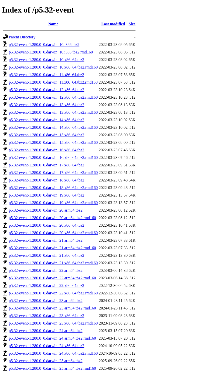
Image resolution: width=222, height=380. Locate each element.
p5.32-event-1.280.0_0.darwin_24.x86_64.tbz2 (46, 346)
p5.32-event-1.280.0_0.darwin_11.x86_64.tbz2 (46, 75)
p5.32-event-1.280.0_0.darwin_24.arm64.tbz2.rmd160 (52, 338)
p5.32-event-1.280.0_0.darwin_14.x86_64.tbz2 (46, 120)
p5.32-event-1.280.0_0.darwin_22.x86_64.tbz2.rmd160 (53, 293)
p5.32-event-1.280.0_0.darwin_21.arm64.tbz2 (45, 240)
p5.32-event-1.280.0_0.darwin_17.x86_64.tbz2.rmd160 (53, 172)
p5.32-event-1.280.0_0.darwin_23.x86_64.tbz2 (46, 315)
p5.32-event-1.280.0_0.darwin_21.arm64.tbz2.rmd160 (52, 248)
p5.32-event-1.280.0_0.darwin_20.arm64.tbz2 (45, 210)
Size (132, 24)
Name (53, 24)
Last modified (113, 24)
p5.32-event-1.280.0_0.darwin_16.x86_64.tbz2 (46, 150)
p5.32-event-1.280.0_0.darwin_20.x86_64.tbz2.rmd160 (53, 233)
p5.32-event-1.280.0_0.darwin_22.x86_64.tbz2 (46, 285)
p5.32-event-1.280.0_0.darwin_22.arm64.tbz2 (45, 270)
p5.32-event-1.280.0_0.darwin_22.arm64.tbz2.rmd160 (52, 278)
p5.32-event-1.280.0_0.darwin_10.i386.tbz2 (44, 44)
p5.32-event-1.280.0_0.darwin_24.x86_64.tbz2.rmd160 (53, 353)
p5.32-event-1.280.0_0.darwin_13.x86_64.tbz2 (46, 105)
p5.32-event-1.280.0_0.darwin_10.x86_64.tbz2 (46, 59)
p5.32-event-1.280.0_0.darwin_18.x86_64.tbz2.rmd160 (53, 187)
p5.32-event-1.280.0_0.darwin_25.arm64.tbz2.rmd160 (52, 368)
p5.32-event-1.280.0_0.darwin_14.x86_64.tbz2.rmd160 (53, 127)
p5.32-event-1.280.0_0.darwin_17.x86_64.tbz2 (46, 165)
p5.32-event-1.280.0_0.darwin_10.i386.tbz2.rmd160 (51, 52)
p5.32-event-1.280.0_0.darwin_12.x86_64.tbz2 (46, 90)
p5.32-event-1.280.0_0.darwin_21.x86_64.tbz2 (46, 255)
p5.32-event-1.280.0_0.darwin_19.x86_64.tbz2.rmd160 (53, 203)
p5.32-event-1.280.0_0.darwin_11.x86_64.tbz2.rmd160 (53, 82)
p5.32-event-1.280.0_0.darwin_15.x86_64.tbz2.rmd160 (53, 142)
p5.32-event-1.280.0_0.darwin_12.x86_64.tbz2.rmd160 (53, 97)
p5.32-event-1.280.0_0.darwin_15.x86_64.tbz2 (46, 135)
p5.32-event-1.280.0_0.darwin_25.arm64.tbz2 (45, 361)
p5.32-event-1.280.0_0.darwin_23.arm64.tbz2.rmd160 (52, 308)
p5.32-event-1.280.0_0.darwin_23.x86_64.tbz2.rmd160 (53, 323)
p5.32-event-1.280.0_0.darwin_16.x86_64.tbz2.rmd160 (53, 157)
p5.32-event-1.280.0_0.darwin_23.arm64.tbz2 (45, 300)
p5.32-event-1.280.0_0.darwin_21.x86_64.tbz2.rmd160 (53, 263)
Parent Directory (22, 37)
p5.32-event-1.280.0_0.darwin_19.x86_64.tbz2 (46, 195)
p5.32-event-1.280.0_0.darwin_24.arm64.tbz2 (45, 331)
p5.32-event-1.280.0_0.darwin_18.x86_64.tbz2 (46, 180)
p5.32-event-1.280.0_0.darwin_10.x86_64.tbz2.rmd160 (53, 67)
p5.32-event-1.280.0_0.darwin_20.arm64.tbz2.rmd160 (52, 218)
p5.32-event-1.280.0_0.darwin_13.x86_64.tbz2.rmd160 (53, 112)
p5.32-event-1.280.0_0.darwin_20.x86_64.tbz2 (46, 225)
